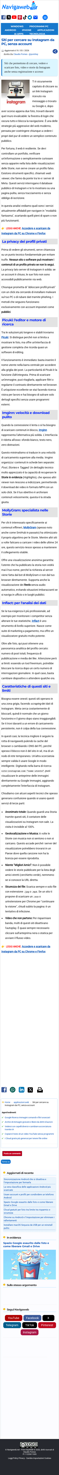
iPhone (26, 30)
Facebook (32, 1318)
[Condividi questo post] (55, 51)
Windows (17, 26)
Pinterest (47, 1325)
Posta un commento (12, 1153)
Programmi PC (38, 26)
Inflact (35, 620)
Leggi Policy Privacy (16, 1458)
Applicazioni (45, 30)
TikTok (29, 1325)
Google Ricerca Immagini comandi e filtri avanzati (27, 1117)
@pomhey (33, 54)
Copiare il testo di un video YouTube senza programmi (29, 1134)
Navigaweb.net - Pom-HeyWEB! (20, 1450)
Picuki (4, 337)
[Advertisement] (29, 1000)
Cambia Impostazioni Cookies (38, 1458)
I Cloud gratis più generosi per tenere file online (26, 1138)
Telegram (12, 1325)
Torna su (6, 1161)
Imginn (43, 430)
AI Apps (18, 33)
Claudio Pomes (20, 54)
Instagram (29, 1332)
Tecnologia (37, 33)
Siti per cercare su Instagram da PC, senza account (27, 42)
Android (10, 30)
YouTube (13, 1318)
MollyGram (29, 527)
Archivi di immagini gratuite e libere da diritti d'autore (29, 1122)
